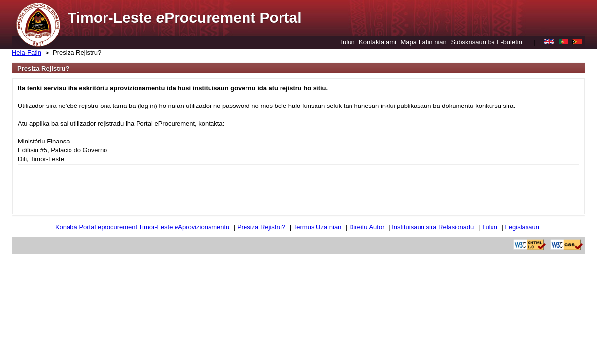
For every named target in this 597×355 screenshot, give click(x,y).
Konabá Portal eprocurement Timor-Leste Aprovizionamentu (142, 227)
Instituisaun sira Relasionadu (433, 227)
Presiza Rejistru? (77, 52)
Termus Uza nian (317, 227)
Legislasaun (522, 227)
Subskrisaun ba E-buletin (486, 42)
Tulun (347, 42)
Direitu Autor (367, 227)
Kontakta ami (377, 42)
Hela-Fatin (26, 52)
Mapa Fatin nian (424, 42)
